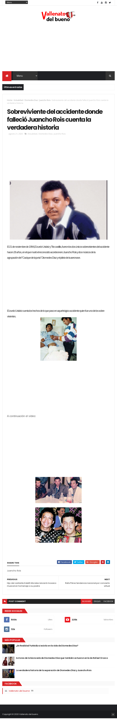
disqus (97, 602)
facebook (108, 602)
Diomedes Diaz (31, 100)
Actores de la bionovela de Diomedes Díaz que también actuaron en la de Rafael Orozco (62, 658)
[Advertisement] (58, 47)
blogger (86, 602)
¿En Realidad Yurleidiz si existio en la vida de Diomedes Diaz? (47, 646)
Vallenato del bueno (19, 691)
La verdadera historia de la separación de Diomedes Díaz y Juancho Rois (53, 670)
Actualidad (18, 100)
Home (9, 100)
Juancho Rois (44, 100)
